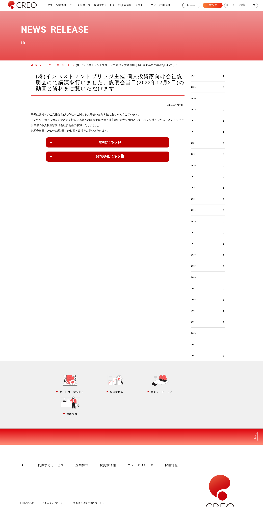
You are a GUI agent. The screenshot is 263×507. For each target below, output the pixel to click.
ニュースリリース (79, 5)
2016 (193, 187)
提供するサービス (104, 5)
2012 (193, 232)
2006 (193, 299)
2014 (193, 210)
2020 (193, 143)
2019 (193, 154)
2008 (193, 277)
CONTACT (212, 5)
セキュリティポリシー (54, 480)
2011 (193, 243)
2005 (193, 310)
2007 (193, 288)
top (255, 414)
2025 (193, 87)
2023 (193, 109)
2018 (193, 165)
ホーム (38, 65)
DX (50, 5)
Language (191, 5)
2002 (193, 344)
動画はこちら (108, 142)
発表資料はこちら (108, 156)
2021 (193, 131)
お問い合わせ (27, 480)
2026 (193, 75)
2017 (193, 176)
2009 (193, 266)
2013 (193, 221)
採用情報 (164, 5)
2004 (193, 322)
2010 (193, 255)
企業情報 (60, 5)
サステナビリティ (145, 5)
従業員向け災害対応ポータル (88, 480)
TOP (23, 443)
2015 (193, 199)
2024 (193, 98)
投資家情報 (125, 5)
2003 (193, 333)
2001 (193, 355)
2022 (193, 120)
